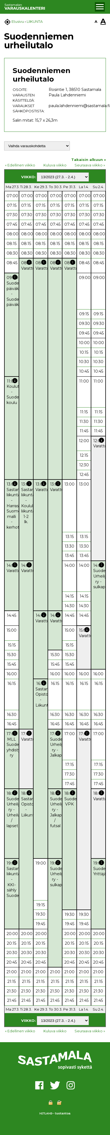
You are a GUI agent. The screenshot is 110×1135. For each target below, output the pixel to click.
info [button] (29, 262)
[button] (100, 7)
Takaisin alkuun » (88, 159)
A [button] (96, 21)
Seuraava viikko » (90, 165)
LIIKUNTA (35, 21)
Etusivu (18, 21)
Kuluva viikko (55, 165)
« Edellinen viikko (20, 165)
